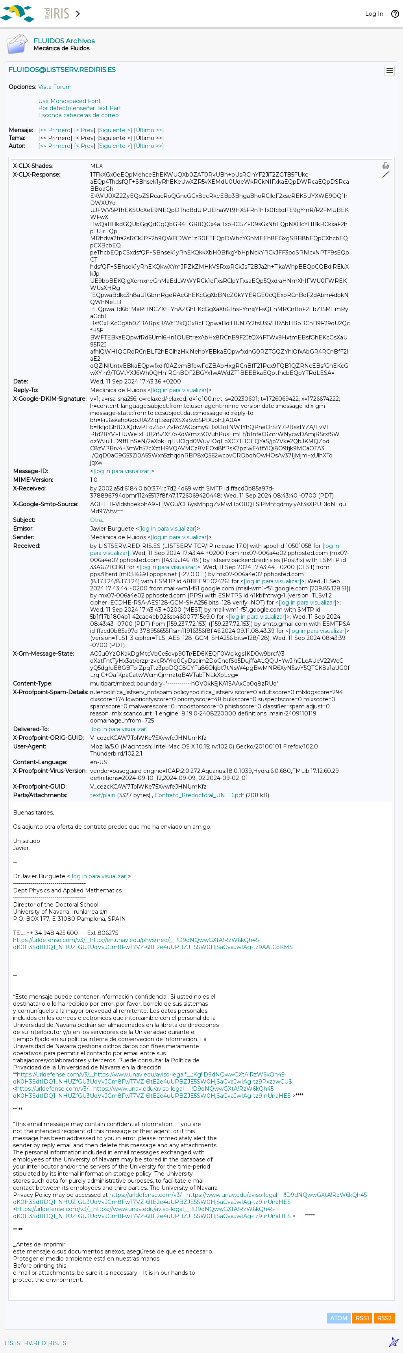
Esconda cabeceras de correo (78, 115)
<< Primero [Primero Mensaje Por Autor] (55, 145)
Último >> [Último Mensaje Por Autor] (149, 145)
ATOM (339, 1318)
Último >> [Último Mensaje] (149, 130)
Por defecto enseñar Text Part (79, 108)
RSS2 (384, 1318)
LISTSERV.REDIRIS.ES (35, 1343)
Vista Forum (55, 86)
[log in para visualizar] (180, 390)
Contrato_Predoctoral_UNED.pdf (199, 795)
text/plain (102, 795)
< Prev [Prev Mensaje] (85, 130)
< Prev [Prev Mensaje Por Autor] (85, 145)
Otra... (97, 520)
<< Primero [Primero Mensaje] (55, 130)
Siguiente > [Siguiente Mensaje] (114, 130)
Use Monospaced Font (69, 101)
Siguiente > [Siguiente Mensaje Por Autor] (114, 145)
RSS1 (362, 1318)
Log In (374, 13)
